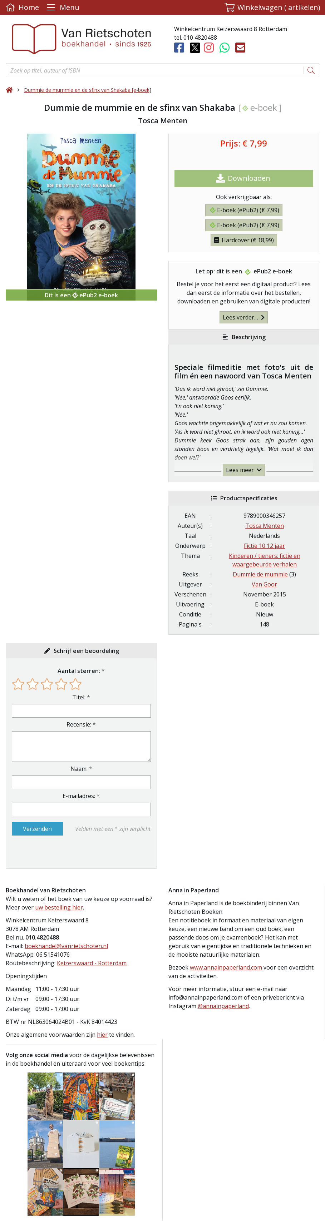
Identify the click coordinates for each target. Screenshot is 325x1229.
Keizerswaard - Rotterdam (92, 963)
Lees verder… (244, 317)
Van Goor (264, 584)
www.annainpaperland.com (226, 967)
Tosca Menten (264, 526)
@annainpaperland (223, 1006)
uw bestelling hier (59, 907)
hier (102, 1035)
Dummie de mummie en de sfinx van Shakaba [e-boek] (87, 89)
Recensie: (79, 724)
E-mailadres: (79, 796)
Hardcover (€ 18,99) (244, 240)
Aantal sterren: (79, 671)
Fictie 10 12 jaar (264, 546)
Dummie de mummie (260, 574)
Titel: (78, 697)
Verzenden (37, 829)
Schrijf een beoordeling (86, 651)
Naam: (79, 769)
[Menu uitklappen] (62, 7)
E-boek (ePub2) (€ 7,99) (244, 210)
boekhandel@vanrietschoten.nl (66, 946)
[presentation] (57, 852)
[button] (272, 7)
